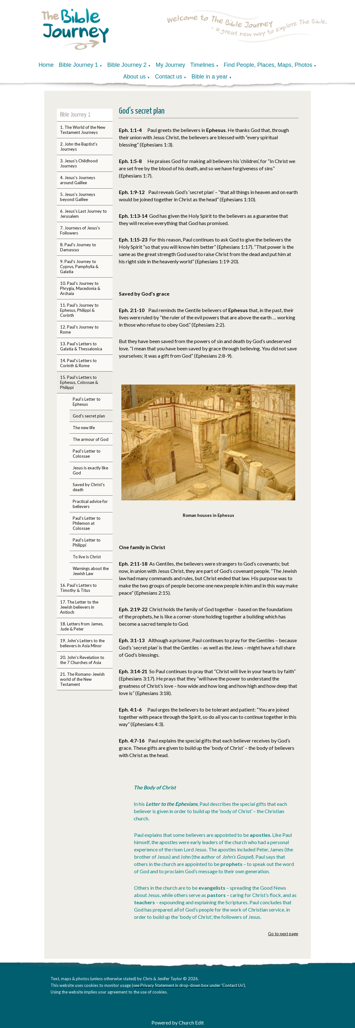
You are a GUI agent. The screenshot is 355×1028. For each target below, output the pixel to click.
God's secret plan (89, 415)
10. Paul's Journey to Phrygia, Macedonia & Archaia (80, 288)
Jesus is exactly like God (90, 470)
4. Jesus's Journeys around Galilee (77, 180)
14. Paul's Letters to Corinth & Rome (78, 363)
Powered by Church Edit (177, 1022)
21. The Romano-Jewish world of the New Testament (82, 679)
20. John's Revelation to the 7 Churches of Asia (82, 660)
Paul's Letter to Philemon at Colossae (87, 523)
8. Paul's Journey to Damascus (78, 247)
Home (46, 65)
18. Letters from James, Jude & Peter (81, 626)
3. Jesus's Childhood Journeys (79, 163)
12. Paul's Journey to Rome (79, 329)
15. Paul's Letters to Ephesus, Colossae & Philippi (79, 382)
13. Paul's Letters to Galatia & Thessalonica (81, 346)
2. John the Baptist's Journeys (78, 146)
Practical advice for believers (90, 504)
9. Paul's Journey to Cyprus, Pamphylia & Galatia (79, 266)
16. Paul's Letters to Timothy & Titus (78, 588)
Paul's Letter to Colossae (87, 453)
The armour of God (90, 439)
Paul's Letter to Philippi (87, 542)
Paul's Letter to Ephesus (87, 402)
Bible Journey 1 (78, 65)
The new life (84, 427)
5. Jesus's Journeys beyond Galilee (77, 197)
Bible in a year (210, 76)
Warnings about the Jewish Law (91, 571)
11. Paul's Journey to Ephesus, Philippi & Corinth (79, 310)
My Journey (170, 65)
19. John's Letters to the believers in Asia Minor (82, 643)
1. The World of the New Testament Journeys (82, 130)
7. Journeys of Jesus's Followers (80, 230)
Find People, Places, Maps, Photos (268, 65)
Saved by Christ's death (89, 487)
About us (134, 76)
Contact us (168, 76)
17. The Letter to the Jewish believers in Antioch (79, 607)
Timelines (202, 65)
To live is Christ (87, 556)
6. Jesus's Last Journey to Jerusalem (83, 214)
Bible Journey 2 (126, 65)
